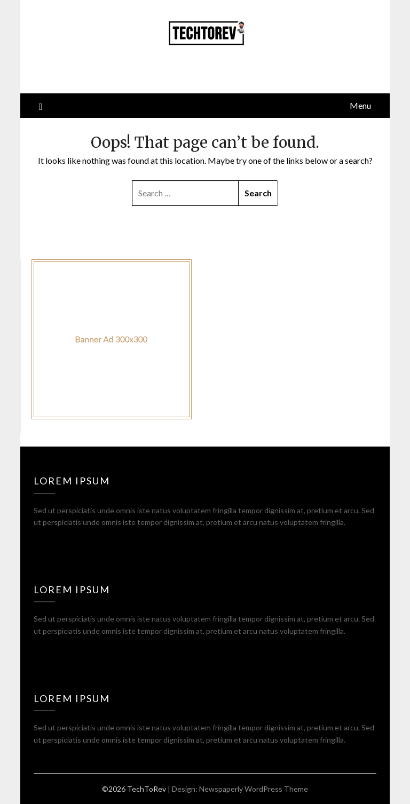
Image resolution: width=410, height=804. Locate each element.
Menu (360, 105)
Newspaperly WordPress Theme (253, 788)
